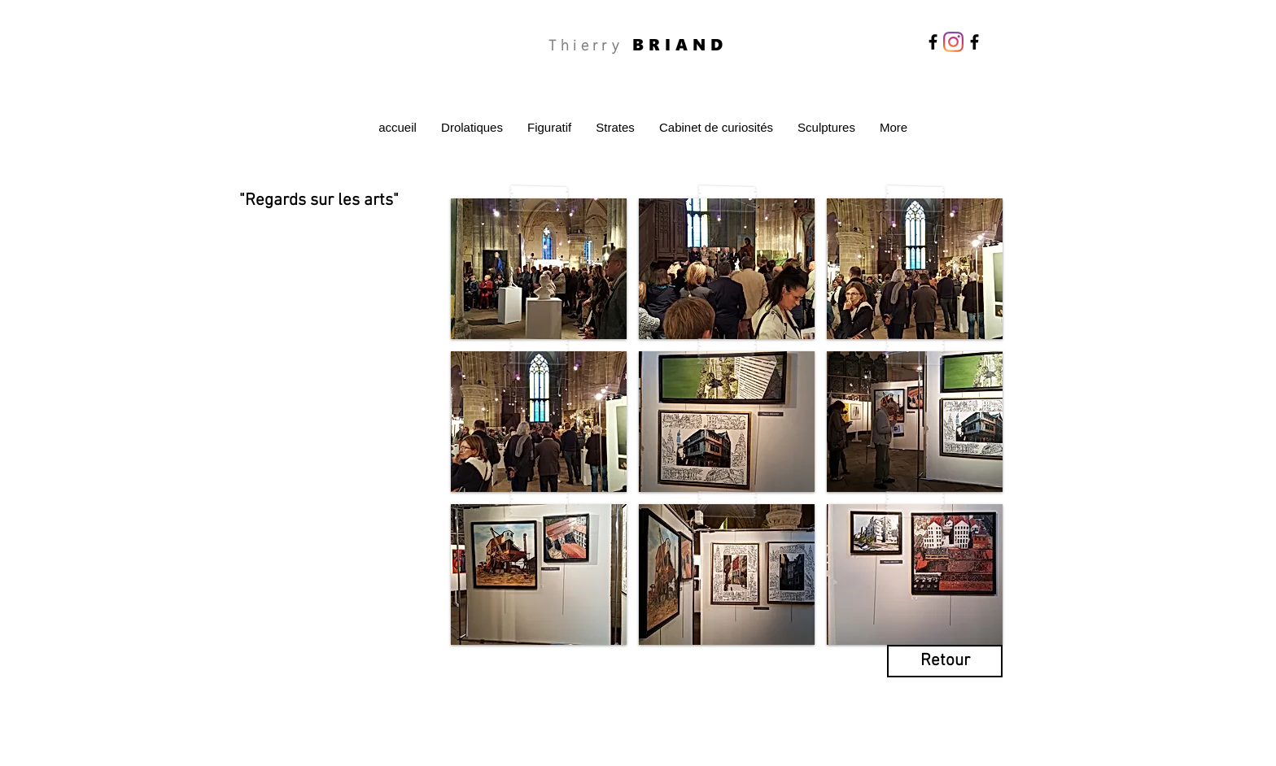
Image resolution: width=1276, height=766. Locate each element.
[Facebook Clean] (948, 695)
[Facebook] (933, 42)
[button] (539, 268)
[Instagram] (953, 42)
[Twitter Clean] (969, 695)
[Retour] (945, 661)
